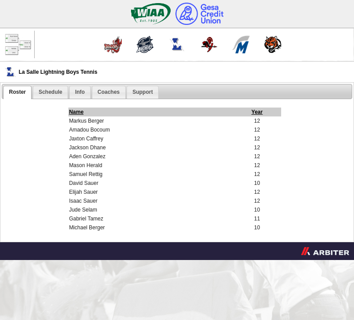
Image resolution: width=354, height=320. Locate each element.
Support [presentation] (142, 92)
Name (76, 112)
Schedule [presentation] (50, 92)
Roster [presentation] (17, 92)
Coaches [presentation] (109, 92)
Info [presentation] (80, 92)
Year (257, 112)
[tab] (17, 92)
